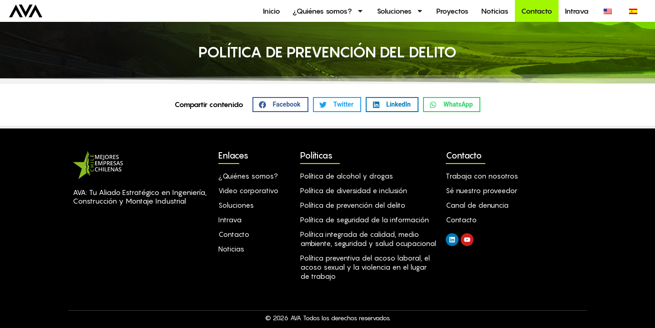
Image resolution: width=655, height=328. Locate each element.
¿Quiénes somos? (328, 11)
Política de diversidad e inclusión (353, 190)
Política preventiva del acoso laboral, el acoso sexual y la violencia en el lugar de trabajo (365, 267)
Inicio (271, 10)
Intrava (577, 10)
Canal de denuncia (477, 205)
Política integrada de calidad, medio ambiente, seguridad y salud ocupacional (368, 238)
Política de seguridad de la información (364, 219)
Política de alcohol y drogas (346, 176)
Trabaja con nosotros (482, 176)
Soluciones (400, 11)
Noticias (495, 10)
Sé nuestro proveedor (481, 190)
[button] (280, 104)
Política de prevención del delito (352, 205)
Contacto (536, 10)
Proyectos (452, 10)
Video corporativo (248, 190)
